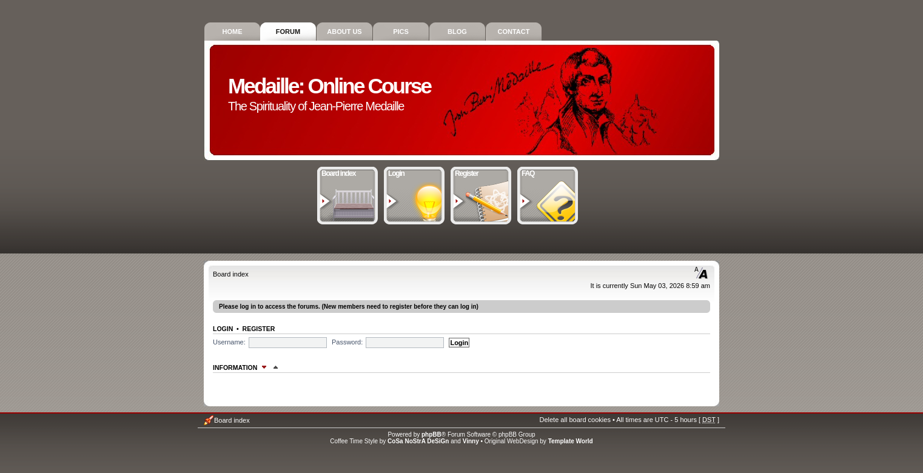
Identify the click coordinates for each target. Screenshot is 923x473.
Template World (570, 441)
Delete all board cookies (574, 419)
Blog (457, 31)
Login (414, 172)
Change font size (701, 273)
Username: (229, 342)
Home (233, 31)
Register (481, 172)
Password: (347, 342)
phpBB (431, 434)
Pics (401, 31)
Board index (347, 172)
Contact (514, 31)
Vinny (471, 441)
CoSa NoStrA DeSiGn (418, 441)
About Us (344, 31)
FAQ (548, 172)
